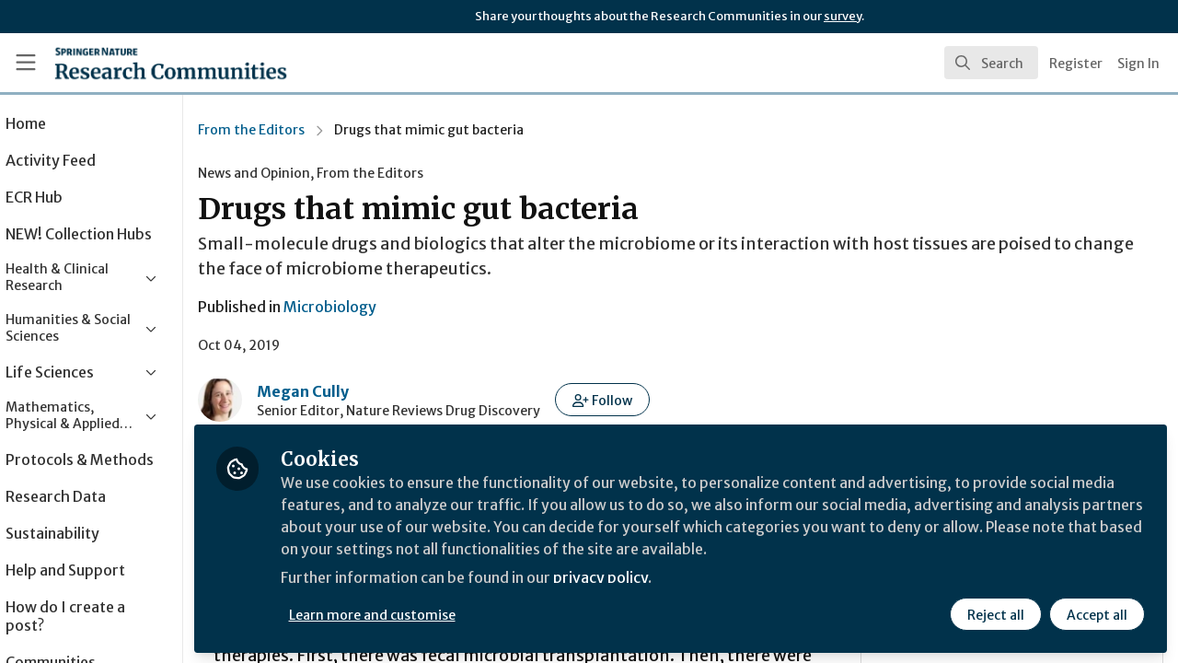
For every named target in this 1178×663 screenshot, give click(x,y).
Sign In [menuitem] (1138, 63)
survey (842, 16)
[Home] (144, 62)
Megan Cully (355, 391)
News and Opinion (306, 173)
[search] (991, 62)
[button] (654, 399)
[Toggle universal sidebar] (26, 62)
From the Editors (303, 130)
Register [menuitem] (1076, 63)
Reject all (995, 614)
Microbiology (382, 306)
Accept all (1097, 614)
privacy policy (655, 578)
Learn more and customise (424, 614)
